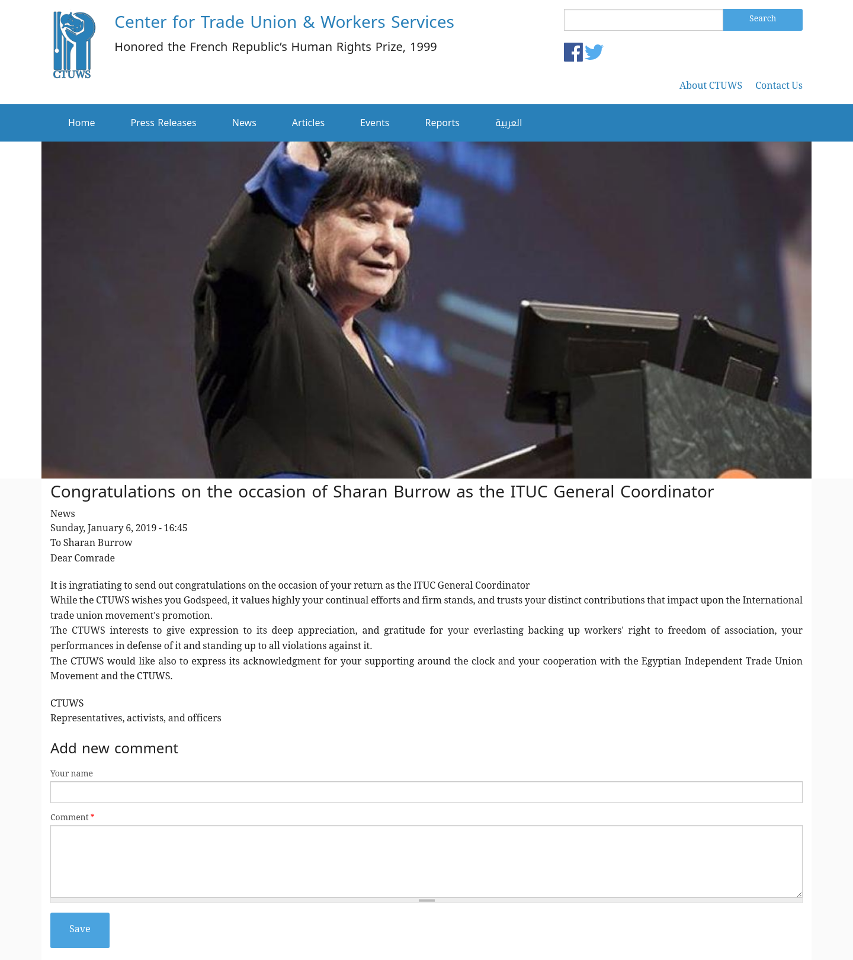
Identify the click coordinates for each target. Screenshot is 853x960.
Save (80, 930)
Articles (308, 123)
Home (81, 123)
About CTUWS (710, 87)
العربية (508, 123)
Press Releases (164, 123)
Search (762, 19)
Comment (72, 819)
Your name (71, 775)
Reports (442, 123)
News (244, 123)
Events (374, 123)
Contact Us (779, 87)
